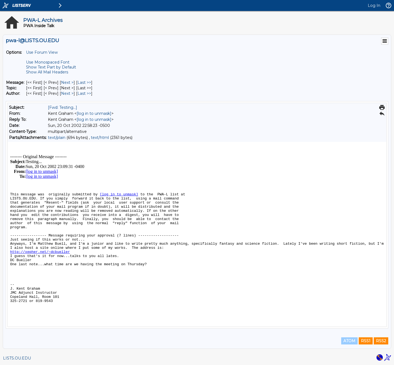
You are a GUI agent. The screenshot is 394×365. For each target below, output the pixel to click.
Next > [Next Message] (67, 82)
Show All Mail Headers (47, 72)
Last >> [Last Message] (84, 82)
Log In (374, 5)
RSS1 (365, 340)
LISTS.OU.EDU (17, 358)
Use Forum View (42, 52)
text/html (100, 137)
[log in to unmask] (94, 113)
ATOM (349, 340)
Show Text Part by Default (51, 67)
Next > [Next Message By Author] (67, 93)
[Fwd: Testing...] (62, 107)
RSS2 (381, 340)
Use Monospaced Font (47, 62)
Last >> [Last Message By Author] (84, 93)
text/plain (56, 137)
